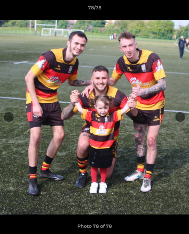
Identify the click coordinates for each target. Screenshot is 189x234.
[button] (181, 9)
